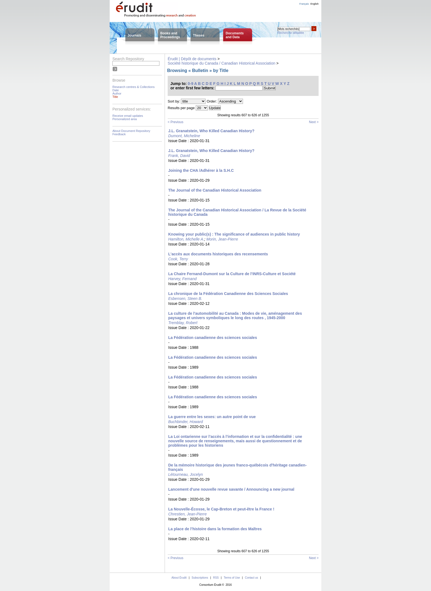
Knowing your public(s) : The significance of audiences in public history (234, 234)
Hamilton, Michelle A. (186, 239)
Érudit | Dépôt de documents (192, 59)
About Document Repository (131, 130)
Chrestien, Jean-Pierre (187, 514)
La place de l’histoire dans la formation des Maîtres (215, 529)
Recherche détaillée (290, 32)
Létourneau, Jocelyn (185, 474)
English (314, 3)
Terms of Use (232, 577)
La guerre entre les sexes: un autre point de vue (212, 417)
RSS (216, 577)
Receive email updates (127, 115)
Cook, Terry (178, 259)
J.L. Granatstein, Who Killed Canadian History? (211, 131)
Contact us (251, 577)
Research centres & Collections (133, 87)
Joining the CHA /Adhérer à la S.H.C (201, 170)
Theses (198, 35)
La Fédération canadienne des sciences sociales (212, 337)
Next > (314, 122)
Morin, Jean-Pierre (222, 239)
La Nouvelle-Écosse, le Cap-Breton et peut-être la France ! (221, 509)
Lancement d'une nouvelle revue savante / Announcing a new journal (231, 489)
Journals (134, 35)
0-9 (190, 83)
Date (115, 90)
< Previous (175, 122)
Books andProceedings (170, 35)
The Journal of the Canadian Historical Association (214, 190)
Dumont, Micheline (184, 136)
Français (304, 3)
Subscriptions (200, 577)
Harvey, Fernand (182, 279)
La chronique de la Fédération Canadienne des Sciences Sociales (228, 293)
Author (116, 93)
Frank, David (179, 155)
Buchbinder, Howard (185, 421)
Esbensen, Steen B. (185, 298)
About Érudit (179, 577)
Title (115, 96)
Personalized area (124, 119)
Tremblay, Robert (182, 323)
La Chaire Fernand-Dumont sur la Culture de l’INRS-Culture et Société (232, 274)
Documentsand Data (235, 35)
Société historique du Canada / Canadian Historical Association (221, 63)
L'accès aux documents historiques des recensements (218, 254)
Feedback (119, 134)
